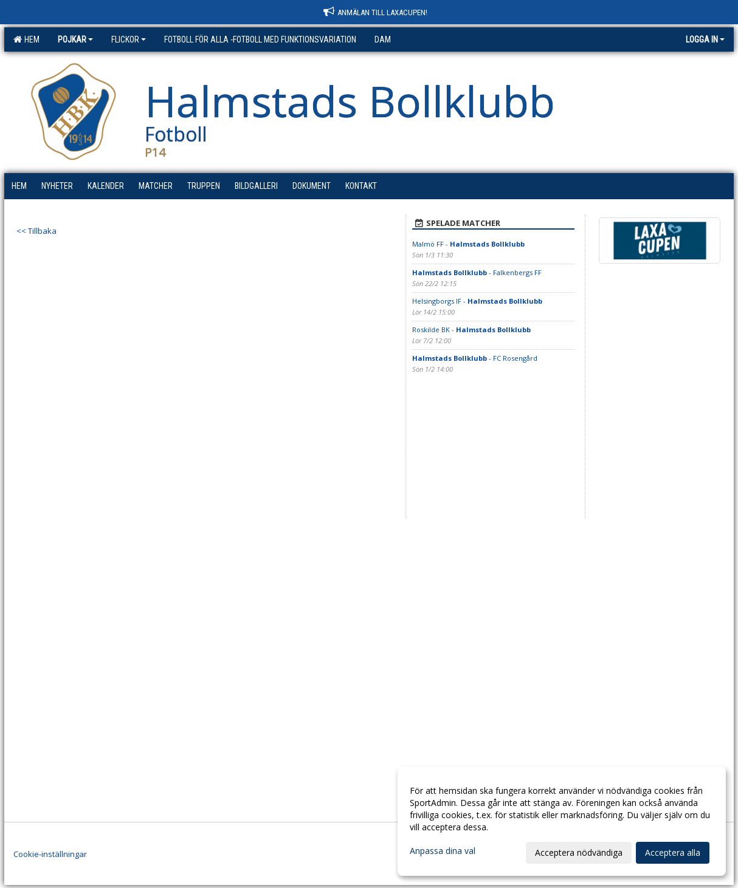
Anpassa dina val (442, 850)
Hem (26, 39)
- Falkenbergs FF (477, 272)
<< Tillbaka (36, 230)
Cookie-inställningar (50, 854)
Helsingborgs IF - (477, 301)
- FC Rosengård (474, 358)
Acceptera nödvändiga (578, 852)
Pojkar (75, 39)
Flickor (128, 39)
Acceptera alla (672, 852)
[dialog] (562, 821)
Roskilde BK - (471, 329)
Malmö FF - (468, 243)
